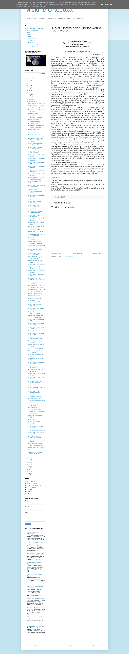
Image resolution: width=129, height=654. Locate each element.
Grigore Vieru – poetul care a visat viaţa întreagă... (36, 312)
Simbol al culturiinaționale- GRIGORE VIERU (35, 453)
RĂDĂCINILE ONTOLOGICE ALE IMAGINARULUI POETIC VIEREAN (36, 228)
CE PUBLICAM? (31, 481)
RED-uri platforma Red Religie (35, 28)
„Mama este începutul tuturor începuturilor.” (36, 404)
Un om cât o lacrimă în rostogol (36, 430)
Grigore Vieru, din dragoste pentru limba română (35, 316)
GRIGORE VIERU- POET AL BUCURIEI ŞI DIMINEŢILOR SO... (36, 400)
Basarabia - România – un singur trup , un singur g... (35, 416)
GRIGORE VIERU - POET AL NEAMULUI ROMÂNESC (36, 382)
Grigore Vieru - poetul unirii (35, 385)
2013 (28, 469)
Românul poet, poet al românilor (34, 282)
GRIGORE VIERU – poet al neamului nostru (35, 257)
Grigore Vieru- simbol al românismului (34, 305)
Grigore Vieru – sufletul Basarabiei (34, 202)
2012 (28, 471)
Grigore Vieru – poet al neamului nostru (34, 151)
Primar (28, 32)
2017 (28, 459)
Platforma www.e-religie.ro (34, 45)
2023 (28, 85)
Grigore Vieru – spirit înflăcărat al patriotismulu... (36, 186)
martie (30, 99)
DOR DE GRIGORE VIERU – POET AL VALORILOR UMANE (36, 139)
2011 (28, 474)
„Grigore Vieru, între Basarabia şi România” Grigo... (36, 267)
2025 (28, 80)
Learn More (104, 4)
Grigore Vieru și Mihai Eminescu (35, 626)
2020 (28, 92)
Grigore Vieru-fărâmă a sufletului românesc (34, 120)
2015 (28, 464)
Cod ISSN (29, 491)
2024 (28, 83)
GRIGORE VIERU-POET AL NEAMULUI (35, 370)
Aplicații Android (31, 41)
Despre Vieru (31, 419)
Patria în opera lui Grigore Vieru (36, 103)
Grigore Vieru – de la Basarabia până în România (36, 433)
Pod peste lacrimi (33, 123)
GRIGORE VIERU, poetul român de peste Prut (35, 408)
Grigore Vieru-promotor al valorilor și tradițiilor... (35, 144)
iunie (30, 97)
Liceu (28, 34)
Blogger (93, 645)
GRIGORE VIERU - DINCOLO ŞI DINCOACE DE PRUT (36, 290)
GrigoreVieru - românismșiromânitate (35, 301)
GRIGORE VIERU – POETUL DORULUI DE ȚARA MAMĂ (36, 279)
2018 (28, 457)
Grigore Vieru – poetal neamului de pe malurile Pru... (36, 246)
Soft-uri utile (30, 43)
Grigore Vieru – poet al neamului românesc (34, 205)
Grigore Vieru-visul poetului (35, 331)
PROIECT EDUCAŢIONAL (35, 293)
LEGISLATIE (30, 489)
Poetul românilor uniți (34, 296)
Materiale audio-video (32, 30)
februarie (31, 101)
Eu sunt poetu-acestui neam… (36, 450)
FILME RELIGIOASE (32, 487)
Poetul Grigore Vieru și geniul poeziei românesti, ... (36, 178)
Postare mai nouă (56, 253)
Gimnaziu (29, 36)
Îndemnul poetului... (33, 113)
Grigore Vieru (31, 209)
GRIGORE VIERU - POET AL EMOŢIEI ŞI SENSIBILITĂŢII (36, 286)
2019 (28, 95)
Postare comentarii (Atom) (66, 256)
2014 (28, 467)
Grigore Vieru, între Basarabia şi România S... (36, 155)
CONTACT (30, 493)
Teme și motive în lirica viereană (35, 553)
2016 (28, 462)
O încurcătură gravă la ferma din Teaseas (36, 351)
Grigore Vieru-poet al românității (36, 424)
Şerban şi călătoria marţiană (35, 348)
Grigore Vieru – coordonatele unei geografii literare (36, 395)
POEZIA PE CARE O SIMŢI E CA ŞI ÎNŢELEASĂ (36, 106)
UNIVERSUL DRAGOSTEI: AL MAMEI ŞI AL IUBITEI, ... (36, 126)
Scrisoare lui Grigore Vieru (34, 608)
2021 (28, 90)
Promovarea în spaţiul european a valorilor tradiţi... (36, 135)
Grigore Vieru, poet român (35, 199)
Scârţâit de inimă (32, 189)
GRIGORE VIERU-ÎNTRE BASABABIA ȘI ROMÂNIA (36, 444)
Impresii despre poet (33, 129)
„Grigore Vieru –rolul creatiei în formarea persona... (36, 234)
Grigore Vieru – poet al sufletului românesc (34, 391)
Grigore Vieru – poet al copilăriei (35, 598)
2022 (28, 88)
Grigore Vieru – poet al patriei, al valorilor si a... (36, 327)
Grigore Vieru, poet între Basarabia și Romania (35, 242)
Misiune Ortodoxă (49, 9)
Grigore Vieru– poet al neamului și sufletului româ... (36, 366)
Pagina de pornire (77, 253)
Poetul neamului (32, 132)
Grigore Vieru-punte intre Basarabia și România (35, 116)
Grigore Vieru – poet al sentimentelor (34, 215)
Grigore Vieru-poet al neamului (36, 447)
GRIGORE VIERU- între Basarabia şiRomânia (34, 437)
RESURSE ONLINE (32, 483)
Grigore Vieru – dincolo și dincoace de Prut (35, 148)
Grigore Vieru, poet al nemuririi (36, 264)
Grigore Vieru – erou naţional (36, 231)
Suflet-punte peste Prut (34, 298)
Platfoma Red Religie (32, 47)
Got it (112, 4)
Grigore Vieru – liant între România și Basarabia (35, 337)
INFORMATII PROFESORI (34, 485)
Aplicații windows (31, 39)
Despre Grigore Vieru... (34, 421)
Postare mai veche (98, 253)
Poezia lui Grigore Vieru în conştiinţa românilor (35, 212)
